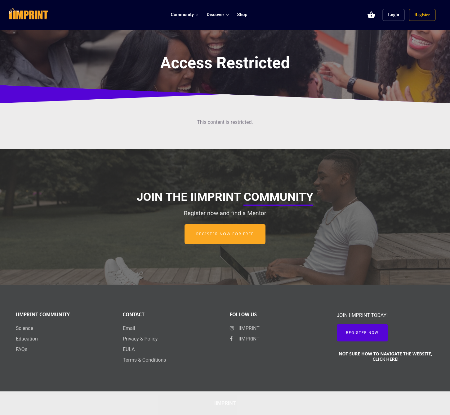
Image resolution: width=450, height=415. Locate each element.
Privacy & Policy (140, 339)
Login (393, 14)
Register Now (362, 333)
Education (27, 339)
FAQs (21, 349)
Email (129, 328)
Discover (215, 14)
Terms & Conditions (144, 360)
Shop (242, 14)
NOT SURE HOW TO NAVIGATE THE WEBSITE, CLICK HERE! (385, 356)
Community (182, 14)
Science (24, 328)
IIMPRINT (245, 328)
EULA (129, 349)
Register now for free (225, 234)
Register (422, 14)
